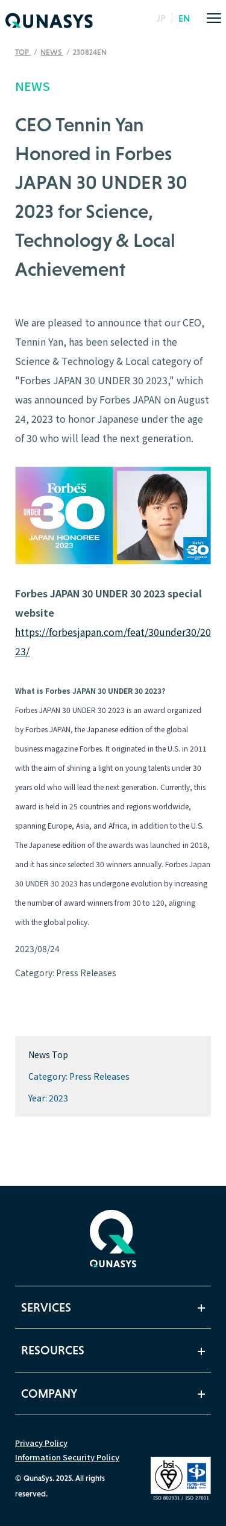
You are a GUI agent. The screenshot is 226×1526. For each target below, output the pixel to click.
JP (161, 18)
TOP (23, 52)
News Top (48, 1054)
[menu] (214, 18)
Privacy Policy (41, 1442)
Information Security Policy (67, 1457)
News (51, 52)
